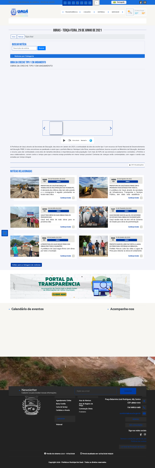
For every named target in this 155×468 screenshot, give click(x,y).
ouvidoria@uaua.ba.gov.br (130, 413)
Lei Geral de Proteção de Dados (133, 447)
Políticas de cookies (138, 441)
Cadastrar (128, 391)
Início (13, 37)
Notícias (20, 37)
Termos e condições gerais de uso (133, 439)
